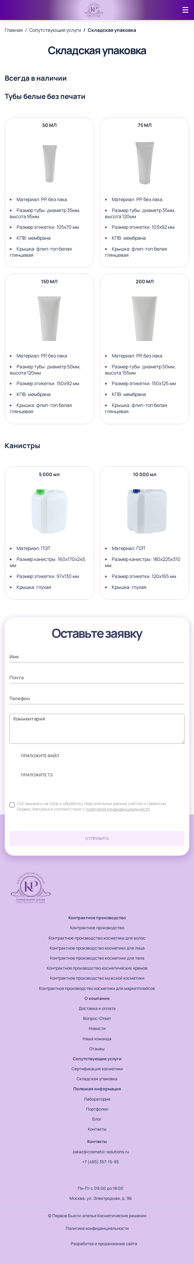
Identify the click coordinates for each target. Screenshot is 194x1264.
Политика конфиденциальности (97, 1228)
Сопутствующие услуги (97, 1058)
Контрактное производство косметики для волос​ (97, 938)
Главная (14, 30)
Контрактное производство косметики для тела (97, 958)
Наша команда (97, 1038)
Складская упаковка (97, 1078)
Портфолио (97, 1109)
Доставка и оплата (97, 1008)
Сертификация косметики (97, 1068)
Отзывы (97, 1048)
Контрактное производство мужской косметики (97, 978)
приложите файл (36, 755)
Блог (97, 1119)
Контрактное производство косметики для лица (97, 948)
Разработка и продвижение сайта (97, 1243)
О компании (97, 998)
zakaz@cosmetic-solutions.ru (97, 1151)
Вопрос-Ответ (97, 1018)
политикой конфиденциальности (117, 809)
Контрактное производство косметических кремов (97, 968)
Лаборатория (97, 1099)
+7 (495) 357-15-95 (97, 1161)
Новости (97, 1028)
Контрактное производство (97, 917)
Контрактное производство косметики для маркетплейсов (97, 988)
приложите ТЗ (33, 774)
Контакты (97, 1129)
